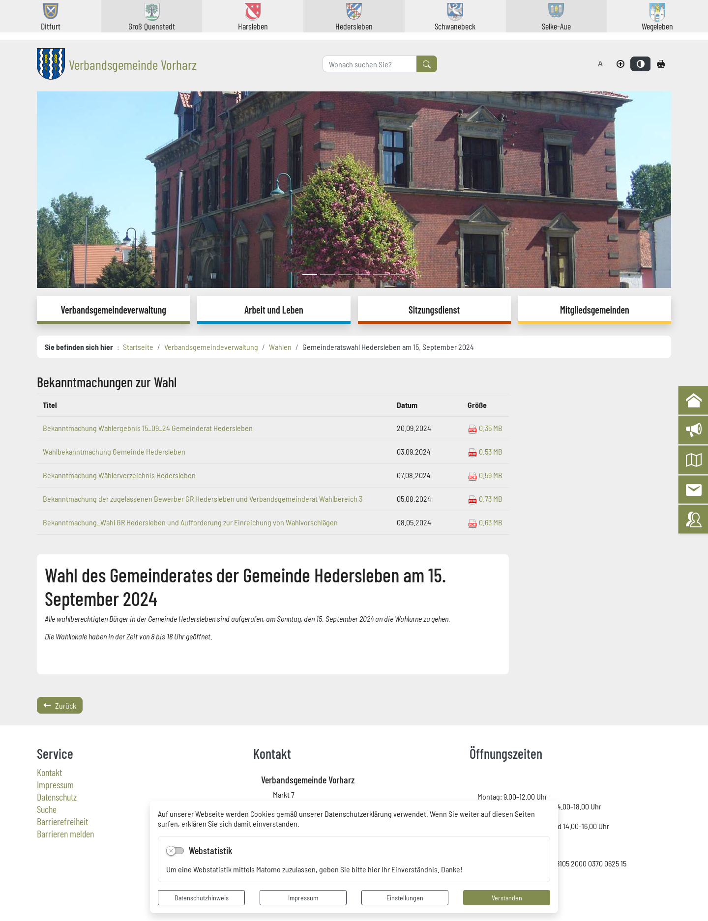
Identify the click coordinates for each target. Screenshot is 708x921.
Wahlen (280, 346)
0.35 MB (485, 427)
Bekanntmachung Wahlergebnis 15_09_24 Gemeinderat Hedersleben (148, 427)
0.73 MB (485, 498)
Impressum (303, 897)
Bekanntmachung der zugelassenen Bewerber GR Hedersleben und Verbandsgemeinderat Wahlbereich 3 (202, 498)
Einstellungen (404, 897)
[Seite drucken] (660, 64)
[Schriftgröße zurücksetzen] (600, 64)
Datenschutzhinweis (202, 897)
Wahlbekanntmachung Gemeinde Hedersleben (114, 451)
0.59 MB (485, 475)
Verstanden (507, 897)
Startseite (138, 346)
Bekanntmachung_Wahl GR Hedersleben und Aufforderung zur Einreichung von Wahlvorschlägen (190, 522)
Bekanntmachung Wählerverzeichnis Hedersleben (119, 475)
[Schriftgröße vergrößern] (620, 64)
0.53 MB (485, 451)
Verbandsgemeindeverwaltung (211, 346)
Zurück (59, 705)
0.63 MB (485, 522)
